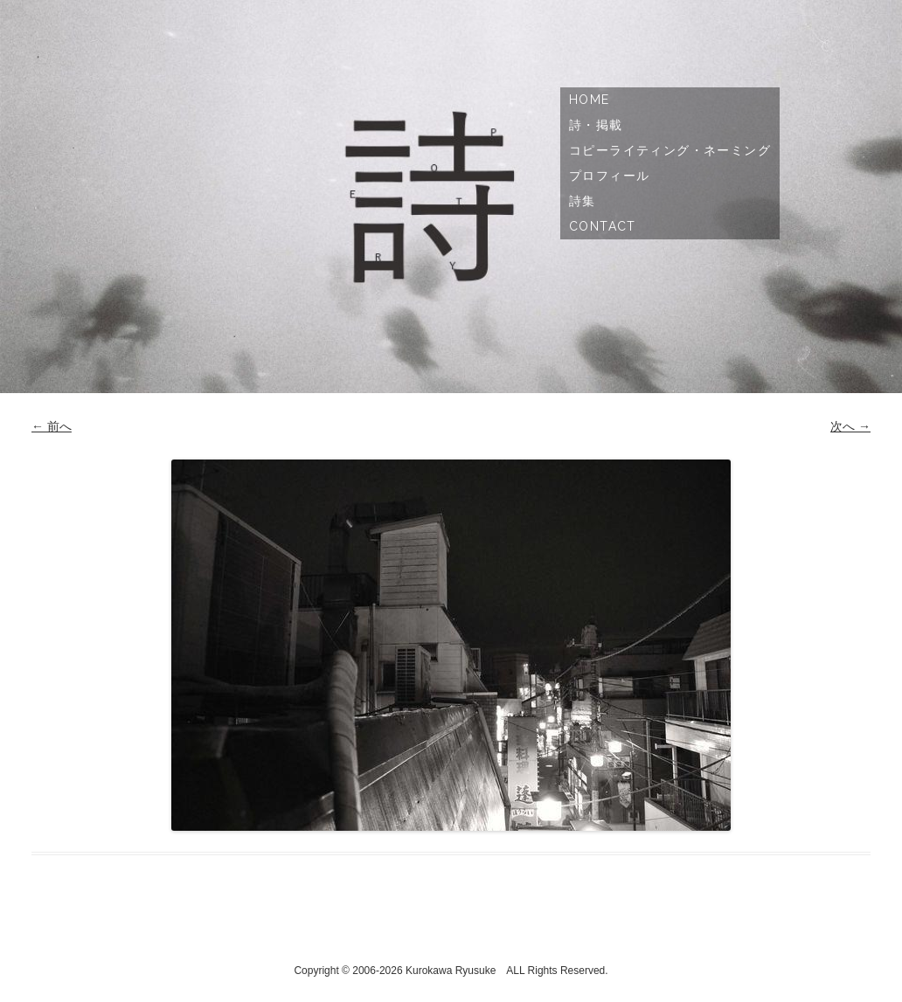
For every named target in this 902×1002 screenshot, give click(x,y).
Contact (602, 226)
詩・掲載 (596, 125)
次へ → (850, 426)
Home (589, 100)
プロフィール (609, 176)
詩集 (582, 201)
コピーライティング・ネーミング (670, 150)
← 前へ (51, 426)
